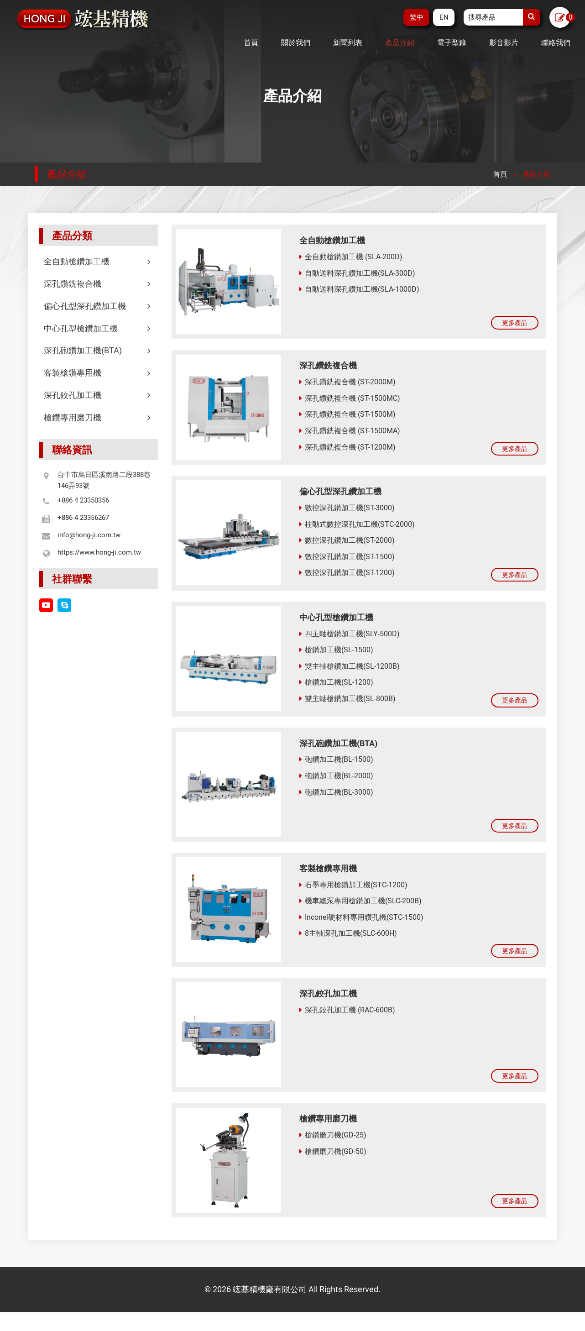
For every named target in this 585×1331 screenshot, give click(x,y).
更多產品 (510, 322)
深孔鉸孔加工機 (98, 395)
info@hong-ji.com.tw (88, 535)
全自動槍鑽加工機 (98, 261)
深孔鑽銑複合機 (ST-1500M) (347, 415)
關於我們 (295, 42)
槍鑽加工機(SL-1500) (336, 655)
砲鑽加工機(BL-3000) (336, 799)
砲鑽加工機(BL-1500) (336, 766)
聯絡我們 (555, 42)
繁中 (416, 17)
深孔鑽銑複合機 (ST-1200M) (347, 448)
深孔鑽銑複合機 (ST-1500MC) (349, 399)
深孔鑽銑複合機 (98, 283)
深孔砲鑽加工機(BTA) (98, 350)
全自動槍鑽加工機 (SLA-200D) (350, 255)
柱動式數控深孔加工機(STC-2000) (357, 527)
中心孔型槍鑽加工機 (98, 328)
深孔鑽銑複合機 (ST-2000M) (347, 383)
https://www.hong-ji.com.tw (99, 552)
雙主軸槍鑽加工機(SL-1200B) (349, 671)
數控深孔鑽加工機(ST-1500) (347, 559)
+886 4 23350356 (83, 500)
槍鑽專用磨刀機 (98, 417)
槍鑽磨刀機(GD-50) (332, 1166)
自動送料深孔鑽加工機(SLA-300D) (357, 271)
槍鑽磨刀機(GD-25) (332, 1150)
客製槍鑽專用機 (98, 372)
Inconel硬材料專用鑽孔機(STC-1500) (361, 926)
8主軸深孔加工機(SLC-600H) (348, 943)
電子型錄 (451, 42)
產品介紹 (399, 42)
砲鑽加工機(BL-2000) (336, 783)
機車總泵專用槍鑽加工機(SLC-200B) (360, 911)
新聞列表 (347, 42)
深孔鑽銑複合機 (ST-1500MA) (349, 432)
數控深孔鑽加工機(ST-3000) (347, 511)
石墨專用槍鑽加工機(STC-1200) (353, 894)
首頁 (251, 42)
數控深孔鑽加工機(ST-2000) (347, 543)
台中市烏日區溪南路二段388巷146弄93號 (104, 480)
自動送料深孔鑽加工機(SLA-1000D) (359, 287)
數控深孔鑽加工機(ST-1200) (347, 576)
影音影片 (503, 42)
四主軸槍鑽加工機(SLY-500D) (349, 638)
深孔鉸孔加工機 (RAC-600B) (347, 1022)
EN (443, 17)
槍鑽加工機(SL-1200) (336, 687)
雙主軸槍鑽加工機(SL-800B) (347, 704)
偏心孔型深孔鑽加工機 (98, 306)
